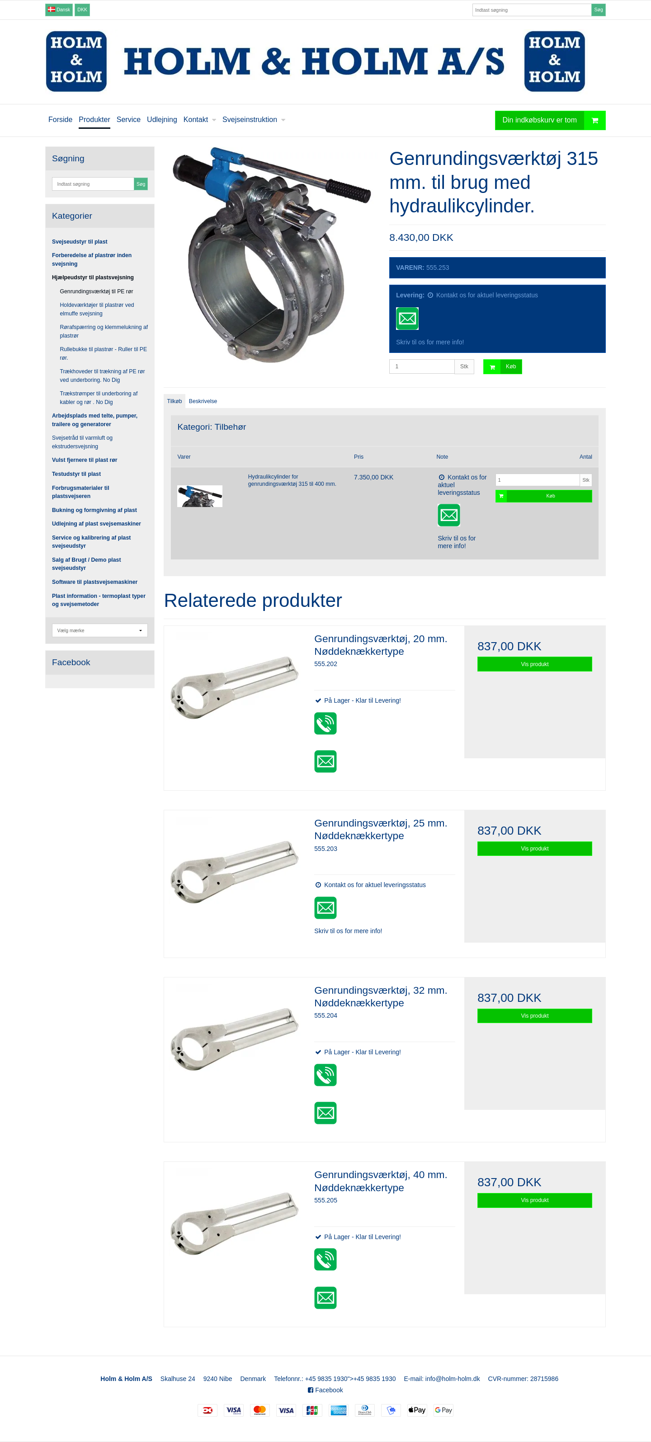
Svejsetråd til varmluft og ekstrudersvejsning (82, 442)
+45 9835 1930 (326, 1378)
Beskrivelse (203, 401)
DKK (82, 9)
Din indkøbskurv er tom (554, 120)
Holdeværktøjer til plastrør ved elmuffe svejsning (97, 309)
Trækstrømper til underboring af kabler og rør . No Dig (99, 397)
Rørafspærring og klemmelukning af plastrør (104, 331)
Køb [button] (500, 367)
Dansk (59, 9)
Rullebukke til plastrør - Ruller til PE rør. (103, 353)
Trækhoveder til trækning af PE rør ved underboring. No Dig (102, 375)
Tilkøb (174, 401)
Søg (598, 9)
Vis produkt (535, 664)
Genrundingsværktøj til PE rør (96, 291)
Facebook (325, 1390)
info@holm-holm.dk (452, 1378)
